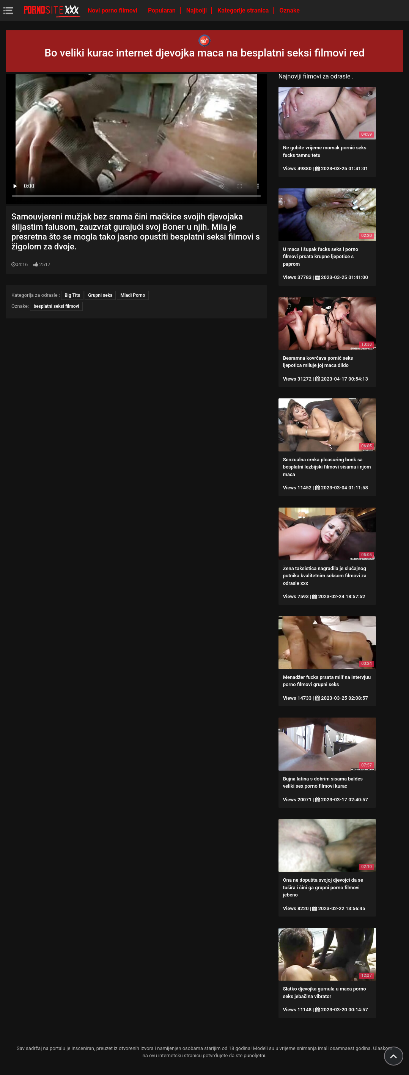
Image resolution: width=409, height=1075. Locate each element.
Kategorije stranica (243, 10)
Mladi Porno (132, 295)
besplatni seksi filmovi (56, 306)
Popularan (162, 10)
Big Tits (72, 295)
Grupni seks (100, 295)
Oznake (289, 10)
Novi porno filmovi (113, 10)
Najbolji (197, 10)
